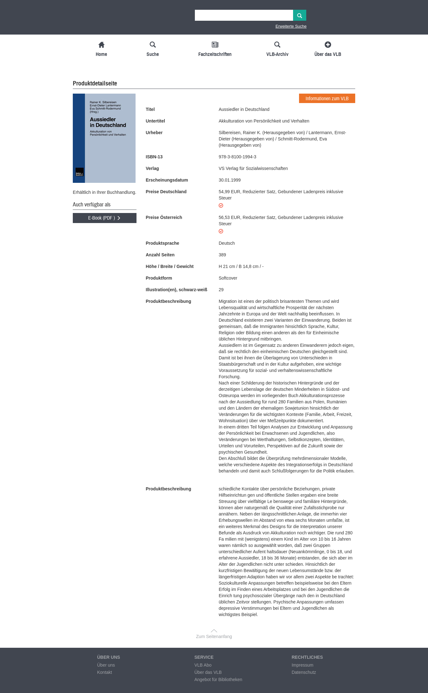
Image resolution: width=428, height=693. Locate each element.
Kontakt (104, 672)
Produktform (159, 278)
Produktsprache (162, 243)
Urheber (154, 132)
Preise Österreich (164, 217)
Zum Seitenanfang (214, 636)
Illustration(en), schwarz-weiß (176, 289)
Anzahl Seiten (160, 254)
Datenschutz (304, 672)
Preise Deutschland (166, 191)
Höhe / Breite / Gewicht (170, 266)
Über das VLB (208, 672)
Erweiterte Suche (291, 26)
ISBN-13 (154, 156)
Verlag (152, 168)
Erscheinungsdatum (167, 180)
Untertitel (155, 120)
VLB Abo (202, 665)
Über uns (106, 665)
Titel (150, 109)
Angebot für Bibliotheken (218, 679)
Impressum (302, 665)
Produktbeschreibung (168, 301)
